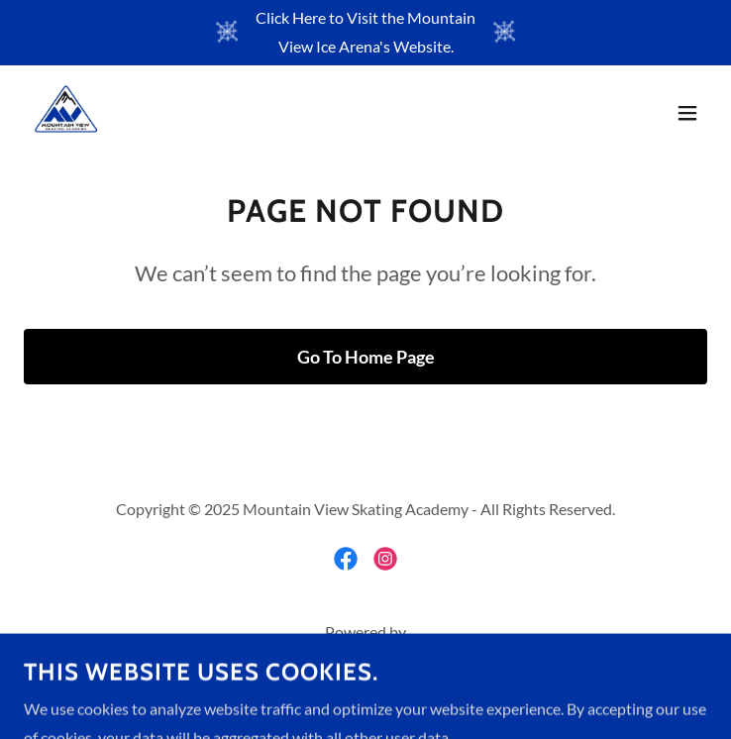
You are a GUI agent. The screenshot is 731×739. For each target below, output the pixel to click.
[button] (687, 113)
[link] (66, 113)
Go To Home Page (366, 357)
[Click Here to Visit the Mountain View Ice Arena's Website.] (365, 32)
